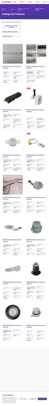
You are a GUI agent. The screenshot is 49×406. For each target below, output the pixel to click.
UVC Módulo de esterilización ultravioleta (23, 9)
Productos (12, 9)
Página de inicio (4, 9)
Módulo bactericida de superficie (39, 9)
